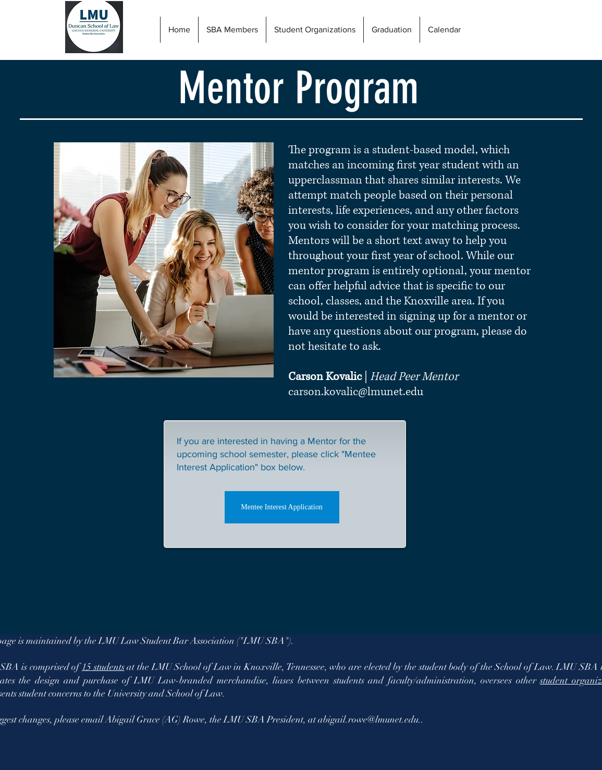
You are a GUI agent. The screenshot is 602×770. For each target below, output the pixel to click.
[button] (391, 30)
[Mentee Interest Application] (282, 507)
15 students (103, 667)
